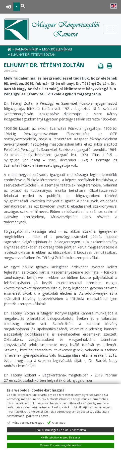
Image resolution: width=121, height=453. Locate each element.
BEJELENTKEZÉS (9, 7)
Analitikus (58, 422)
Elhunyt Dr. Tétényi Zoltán (33, 54)
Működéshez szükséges (28, 422)
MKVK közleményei (57, 49)
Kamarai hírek (26, 49)
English (113, 6)
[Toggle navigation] (110, 29)
